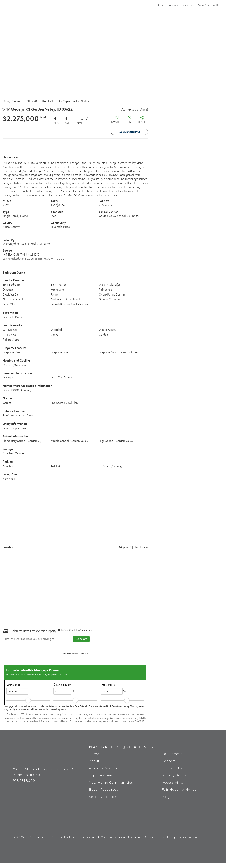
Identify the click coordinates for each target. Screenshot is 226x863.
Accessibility (172, 782)
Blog (166, 797)
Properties (188, 5)
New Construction (209, 5)
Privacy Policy (174, 775)
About (161, 5)
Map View (125, 547)
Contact (169, 761)
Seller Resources (103, 797)
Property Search (103, 768)
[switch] (117, 120)
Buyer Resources (103, 790)
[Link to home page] (4, 5)
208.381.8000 (23, 781)
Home (94, 754)
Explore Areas (101, 775)
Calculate (81, 639)
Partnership (172, 754)
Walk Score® (81, 653)
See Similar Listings (129, 131)
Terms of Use (173, 768)
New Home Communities (111, 782)
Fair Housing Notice (179, 790)
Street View (141, 547)
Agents (173, 5)
